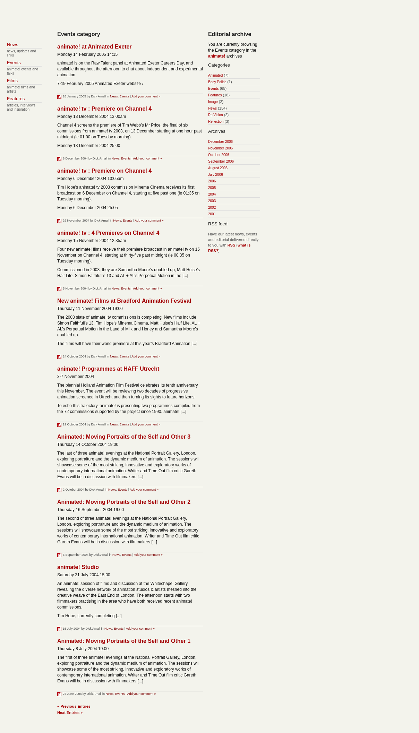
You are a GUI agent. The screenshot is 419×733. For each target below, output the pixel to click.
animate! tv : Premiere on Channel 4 (104, 109)
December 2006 (220, 142)
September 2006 (221, 161)
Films (12, 80)
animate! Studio (78, 567)
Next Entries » (70, 712)
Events (124, 96)
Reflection (215, 121)
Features (215, 95)
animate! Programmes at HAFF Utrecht (108, 369)
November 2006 (220, 148)
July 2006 (215, 174)
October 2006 (218, 155)
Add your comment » (145, 96)
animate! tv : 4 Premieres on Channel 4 (108, 233)
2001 (212, 214)
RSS (232, 245)
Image (213, 102)
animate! (216, 56)
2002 (212, 207)
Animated (215, 75)
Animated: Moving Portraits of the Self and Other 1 (123, 641)
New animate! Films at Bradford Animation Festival (124, 301)
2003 (212, 201)
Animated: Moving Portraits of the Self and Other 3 (123, 437)
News (114, 96)
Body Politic (217, 82)
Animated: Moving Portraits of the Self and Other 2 (123, 502)
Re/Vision (215, 115)
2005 (212, 188)
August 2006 (218, 168)
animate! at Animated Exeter (94, 47)
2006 (212, 181)
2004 (212, 194)
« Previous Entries (74, 706)
